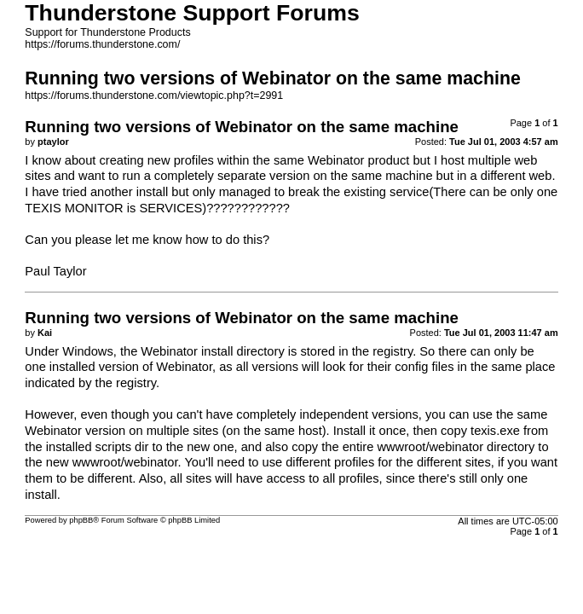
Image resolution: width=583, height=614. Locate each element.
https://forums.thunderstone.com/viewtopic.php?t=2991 (154, 95)
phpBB (81, 520)
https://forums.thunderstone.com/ (102, 44)
